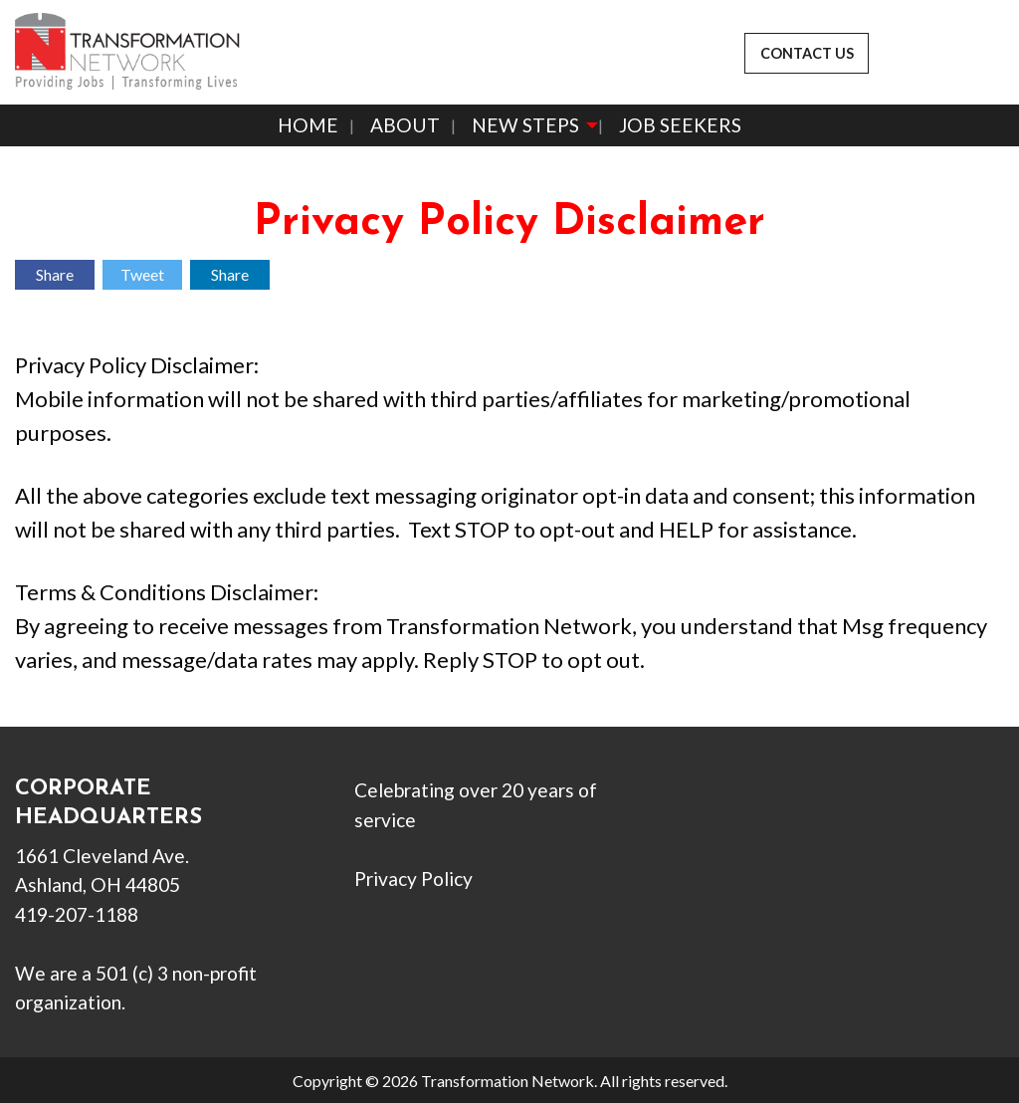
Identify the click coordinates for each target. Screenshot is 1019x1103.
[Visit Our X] (742, 815)
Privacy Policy (413, 878)
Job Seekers (680, 124)
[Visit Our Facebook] (710, 815)
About (405, 124)
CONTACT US (807, 53)
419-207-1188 (76, 914)
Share (55, 274)
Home (308, 124)
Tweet (142, 274)
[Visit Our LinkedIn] (774, 815)
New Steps (525, 124)
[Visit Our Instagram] (806, 815)
